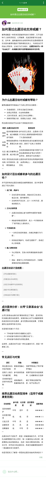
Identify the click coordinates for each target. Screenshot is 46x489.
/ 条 (23, 3)
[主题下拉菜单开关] (43, 3)
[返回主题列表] (2, 3)
